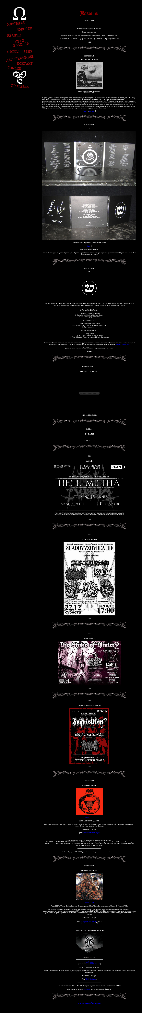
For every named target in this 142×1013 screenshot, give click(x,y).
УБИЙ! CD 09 (89, 962)
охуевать (92, 111)
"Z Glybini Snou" (90, 979)
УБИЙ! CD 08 (89, 902)
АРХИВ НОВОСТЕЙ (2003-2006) (89, 1003)
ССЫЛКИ (87, 989)
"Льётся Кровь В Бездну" (89, 921)
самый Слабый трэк (123, 344)
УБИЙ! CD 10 (89, 817)
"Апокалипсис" (89, 923)
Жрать (85, 111)
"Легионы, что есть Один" (91, 833)
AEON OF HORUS (94, 964)
